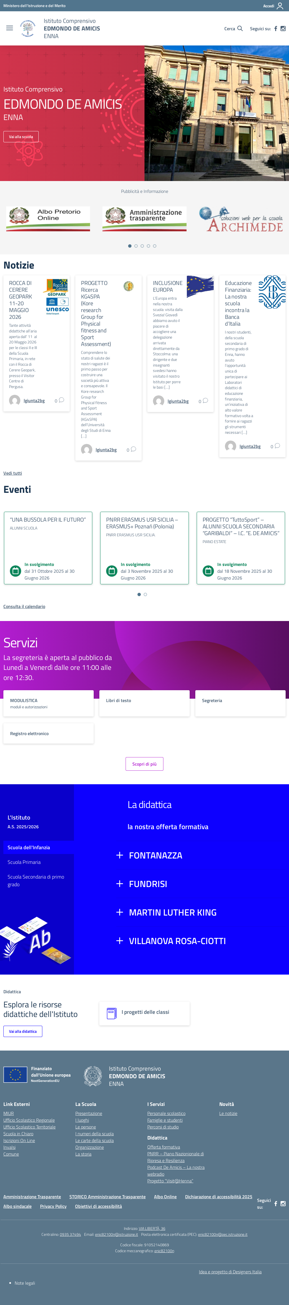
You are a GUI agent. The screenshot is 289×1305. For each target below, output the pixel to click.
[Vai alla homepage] (28, 28)
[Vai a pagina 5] (154, 246)
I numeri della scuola (94, 1133)
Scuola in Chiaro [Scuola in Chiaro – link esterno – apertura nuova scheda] (18, 1133)
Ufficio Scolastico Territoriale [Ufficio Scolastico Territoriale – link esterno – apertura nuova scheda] (29, 1126)
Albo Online (165, 1196)
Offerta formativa (163, 1146)
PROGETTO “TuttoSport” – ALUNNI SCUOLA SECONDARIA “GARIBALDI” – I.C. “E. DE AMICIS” (241, 526)
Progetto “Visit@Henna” (170, 1180)
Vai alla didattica (23, 1031)
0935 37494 (70, 1234)
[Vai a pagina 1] (130, 246)
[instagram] (283, 28)
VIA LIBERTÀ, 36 (152, 1228)
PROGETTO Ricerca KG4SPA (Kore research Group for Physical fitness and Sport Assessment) (96, 313)
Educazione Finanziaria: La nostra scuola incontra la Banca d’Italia (238, 303)
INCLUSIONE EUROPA (168, 286)
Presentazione (88, 1113)
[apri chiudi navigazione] (9, 28)
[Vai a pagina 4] (148, 246)
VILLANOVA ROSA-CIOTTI (177, 940)
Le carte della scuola (94, 1140)
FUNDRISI (148, 883)
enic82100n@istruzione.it (116, 1234)
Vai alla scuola (21, 137)
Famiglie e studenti (165, 1120)
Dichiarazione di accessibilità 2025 (218, 1196)
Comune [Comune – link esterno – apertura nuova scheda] (11, 1154)
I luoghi (82, 1120)
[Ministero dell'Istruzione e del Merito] (34, 5)
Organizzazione (89, 1147)
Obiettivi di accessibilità (98, 1206)
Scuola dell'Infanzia (29, 847)
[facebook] (275, 28)
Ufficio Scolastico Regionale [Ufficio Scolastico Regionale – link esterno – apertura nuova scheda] (29, 1120)
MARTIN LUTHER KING (173, 912)
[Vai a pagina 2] (136, 246)
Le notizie (228, 1113)
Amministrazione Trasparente (32, 1196)
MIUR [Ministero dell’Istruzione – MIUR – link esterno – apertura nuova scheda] (8, 1113)
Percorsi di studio (163, 1126)
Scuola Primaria (24, 862)
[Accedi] (274, 6)
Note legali (25, 1283)
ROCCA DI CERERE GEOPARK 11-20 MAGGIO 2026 (20, 299)
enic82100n (164, 1251)
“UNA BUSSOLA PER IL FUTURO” (48, 519)
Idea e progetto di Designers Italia (230, 1271)
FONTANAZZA (155, 855)
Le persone (85, 1126)
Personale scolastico (166, 1113)
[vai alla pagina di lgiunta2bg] (34, 400)
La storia (83, 1154)
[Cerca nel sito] (233, 28)
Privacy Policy (53, 1206)
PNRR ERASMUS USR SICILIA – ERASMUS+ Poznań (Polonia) (142, 523)
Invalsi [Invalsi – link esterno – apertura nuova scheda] (9, 1147)
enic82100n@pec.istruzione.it (223, 1234)
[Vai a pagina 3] (142, 246)
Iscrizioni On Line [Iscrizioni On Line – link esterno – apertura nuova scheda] (19, 1140)
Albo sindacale (17, 1206)
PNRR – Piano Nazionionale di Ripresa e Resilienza (175, 1157)
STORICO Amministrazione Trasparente (107, 1196)
